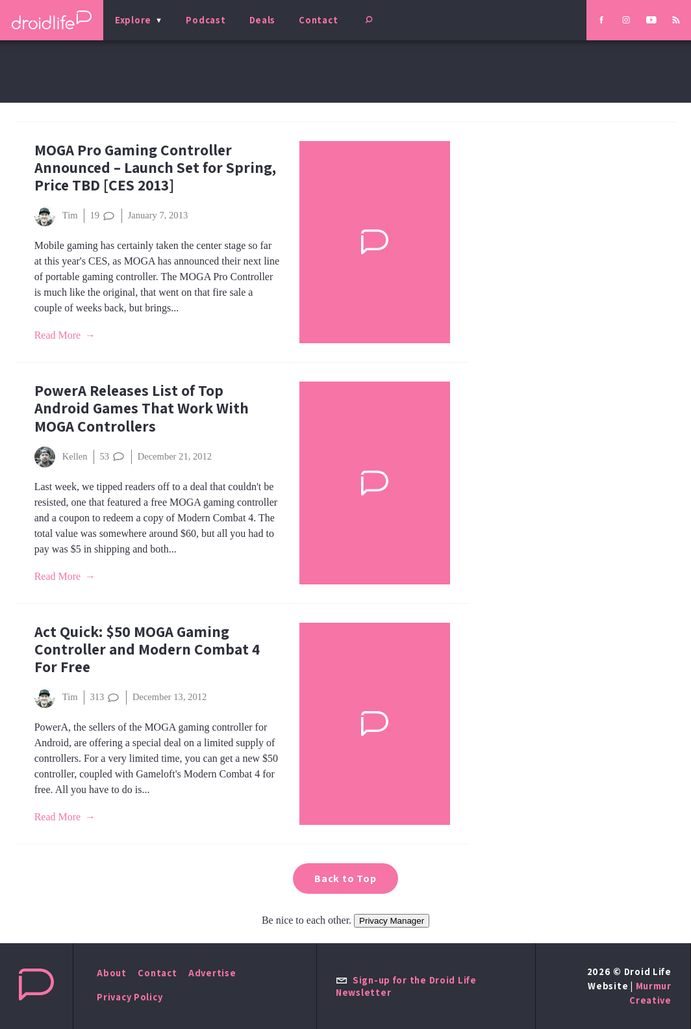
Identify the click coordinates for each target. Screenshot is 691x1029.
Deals (262, 20)
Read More (57, 335)
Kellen (61, 457)
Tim (56, 215)
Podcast (205, 20)
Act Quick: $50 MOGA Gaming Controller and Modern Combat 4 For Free (147, 649)
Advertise (212, 973)
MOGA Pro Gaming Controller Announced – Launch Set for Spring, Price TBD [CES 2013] (155, 167)
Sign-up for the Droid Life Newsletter (406, 986)
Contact (318, 20)
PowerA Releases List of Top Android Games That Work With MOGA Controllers (141, 408)
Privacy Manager (391, 921)
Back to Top (345, 878)
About (112, 973)
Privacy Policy (129, 997)
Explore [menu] (133, 20)
